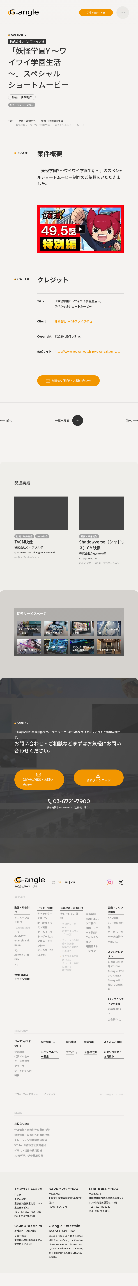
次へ (129, 420)
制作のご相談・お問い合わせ (68, 380)
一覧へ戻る (62, 420)
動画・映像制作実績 (52, 120)
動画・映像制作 (22, 97)
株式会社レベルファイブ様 (72, 321)
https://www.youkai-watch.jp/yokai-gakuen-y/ (86, 351)
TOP (10, 120)
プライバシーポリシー (26, 1094)
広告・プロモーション (21, 104)
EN (66, 882)
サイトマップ (48, 1094)
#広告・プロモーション (26, 557)
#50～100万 (85, 563)
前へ (9, 420)
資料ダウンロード (99, 777)
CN (73, 882)
